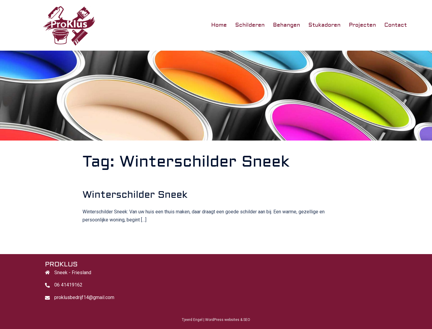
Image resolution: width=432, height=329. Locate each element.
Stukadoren (324, 25)
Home (219, 25)
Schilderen (250, 25)
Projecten (362, 25)
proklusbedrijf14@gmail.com (84, 297)
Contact (395, 25)
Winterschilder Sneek (135, 195)
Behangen (286, 25)
